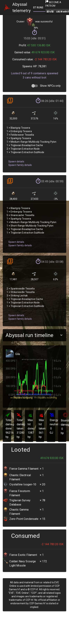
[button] (34, 335)
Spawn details (16, 159)
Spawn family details (19, 163)
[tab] (39, 7)
